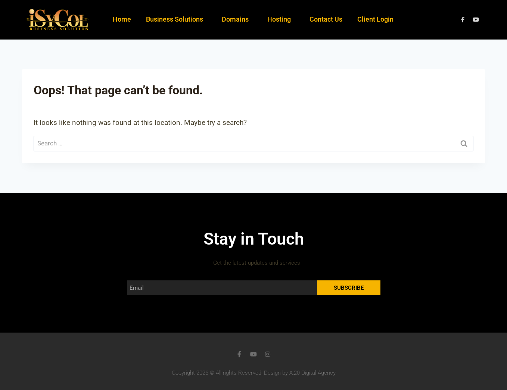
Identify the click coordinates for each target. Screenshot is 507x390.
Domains (237, 19)
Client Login (375, 19)
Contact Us (326, 19)
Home (122, 19)
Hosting (281, 19)
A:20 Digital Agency (312, 372)
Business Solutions (176, 19)
